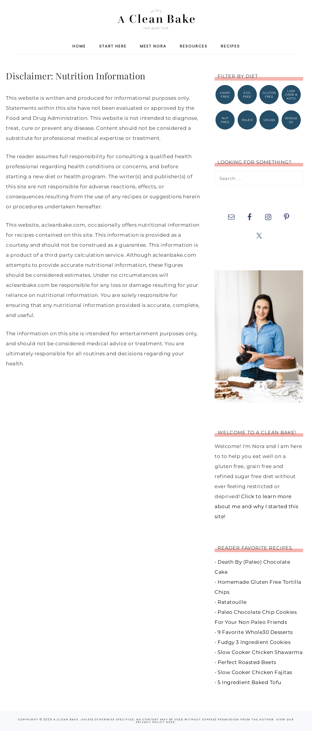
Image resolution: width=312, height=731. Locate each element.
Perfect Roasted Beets (247, 662)
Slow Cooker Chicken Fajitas (255, 672)
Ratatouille (232, 602)
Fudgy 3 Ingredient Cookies (254, 642)
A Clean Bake (156, 18)
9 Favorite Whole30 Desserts (255, 632)
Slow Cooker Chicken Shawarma (260, 652)
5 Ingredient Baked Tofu (249, 682)
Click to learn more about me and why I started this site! (256, 507)
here (170, 722)
